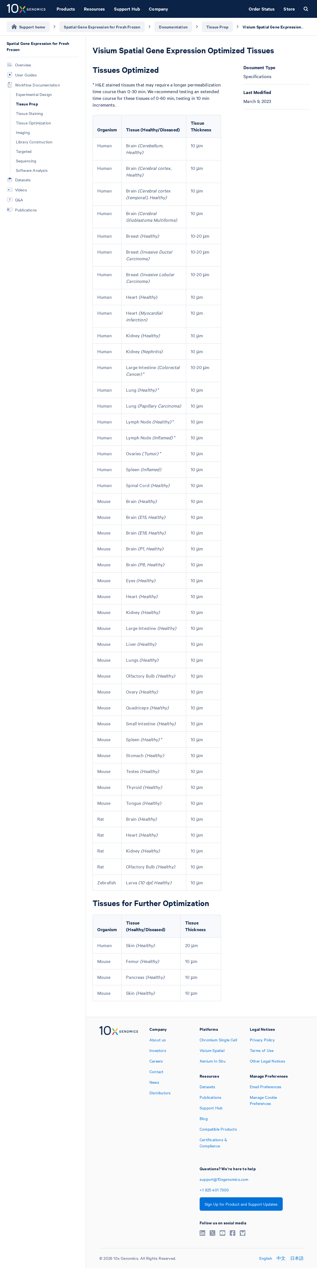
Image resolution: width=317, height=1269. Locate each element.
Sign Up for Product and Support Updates (241, 1204)
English (265, 1258)
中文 (281, 1258)
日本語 (297, 1258)
